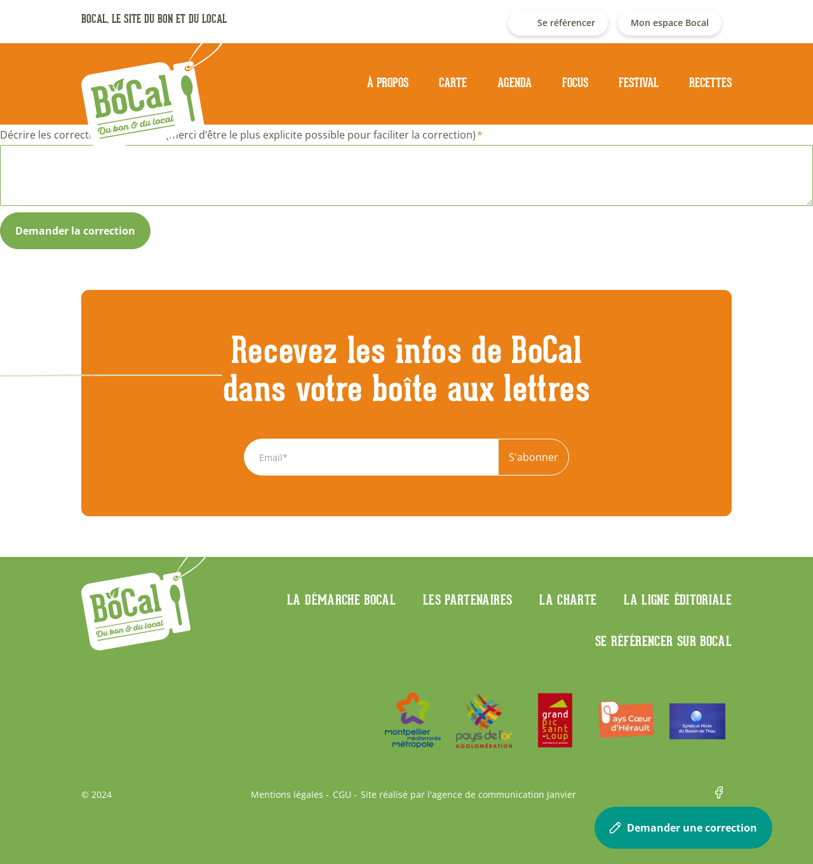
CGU (342, 794)
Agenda (514, 82)
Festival (639, 82)
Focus (575, 82)
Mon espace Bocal (670, 23)
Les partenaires (467, 599)
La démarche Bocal (341, 599)
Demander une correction (683, 827)
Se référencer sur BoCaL (663, 641)
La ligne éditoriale (678, 599)
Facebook (723, 794)
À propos (387, 82)
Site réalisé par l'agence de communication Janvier (468, 794)
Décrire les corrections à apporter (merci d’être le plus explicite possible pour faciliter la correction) (238, 135)
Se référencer (566, 23)
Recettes (710, 82)
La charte (567, 599)
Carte (453, 82)
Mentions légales (287, 794)
